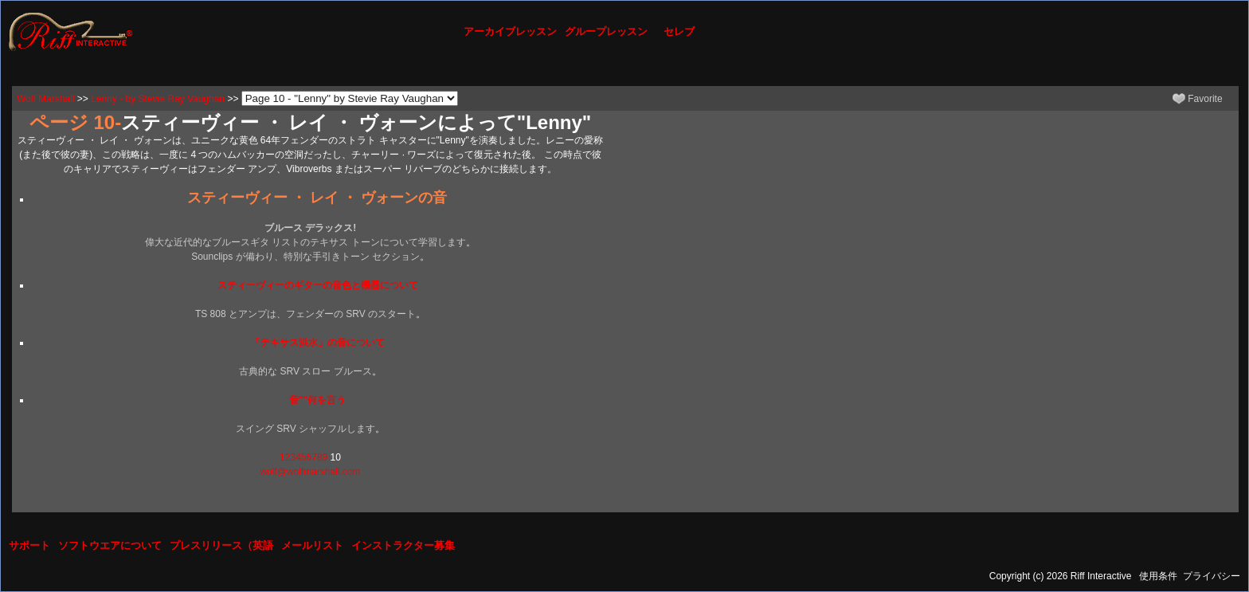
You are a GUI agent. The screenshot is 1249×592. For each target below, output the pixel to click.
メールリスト (312, 545)
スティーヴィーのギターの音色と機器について (317, 285)
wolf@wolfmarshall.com (310, 471)
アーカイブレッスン (510, 31)
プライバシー (1211, 576)
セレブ (679, 31)
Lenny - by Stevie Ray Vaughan (158, 98)
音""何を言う (317, 400)
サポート (29, 545)
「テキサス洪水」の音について (318, 342)
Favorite (1198, 98)
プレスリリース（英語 (221, 545)
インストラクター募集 (403, 545)
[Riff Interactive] (70, 31)
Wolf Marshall (45, 98)
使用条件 (1158, 576)
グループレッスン (606, 31)
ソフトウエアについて (110, 545)
